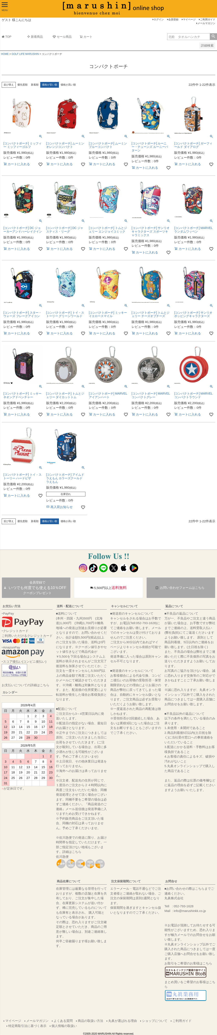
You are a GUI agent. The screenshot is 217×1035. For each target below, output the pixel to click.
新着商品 (35, 36)
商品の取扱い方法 (90, 1020)
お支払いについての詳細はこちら (25, 685)
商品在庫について (69, 881)
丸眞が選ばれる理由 (122, 1020)
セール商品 (62, 36)
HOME (5, 54)
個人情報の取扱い (64, 1025)
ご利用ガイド (207, 19)
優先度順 (22, 84)
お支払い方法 (11, 606)
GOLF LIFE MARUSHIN (25, 54)
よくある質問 (62, 1020)
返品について (174, 606)
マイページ (189, 19)
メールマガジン (206, 23)
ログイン (159, 19)
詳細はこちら (71, 851)
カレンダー (10, 692)
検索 (213, 36)
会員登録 (173, 19)
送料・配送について (70, 606)
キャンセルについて (124, 606)
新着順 (35, 84)
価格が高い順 (68, 84)
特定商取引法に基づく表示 (27, 1025)
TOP (6, 36)
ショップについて (154, 1020)
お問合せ (171, 881)
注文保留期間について (126, 881)
